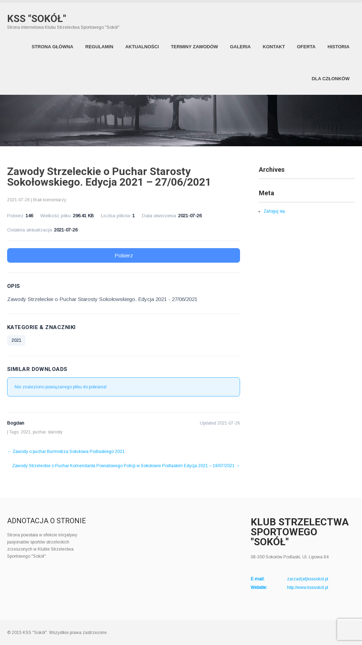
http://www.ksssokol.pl (307, 587)
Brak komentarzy (49, 199)
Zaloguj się (274, 211)
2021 (16, 340)
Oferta (306, 46)
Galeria (240, 46)
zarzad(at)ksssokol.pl (307, 578)
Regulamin (99, 46)
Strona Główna (52, 46)
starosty (55, 432)
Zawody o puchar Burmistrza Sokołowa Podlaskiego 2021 (66, 451)
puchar (39, 432)
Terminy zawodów (194, 46)
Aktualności (142, 46)
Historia (339, 46)
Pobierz (124, 255)
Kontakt (274, 46)
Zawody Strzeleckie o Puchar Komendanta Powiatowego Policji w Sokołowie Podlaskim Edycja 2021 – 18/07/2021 (126, 465)
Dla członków (331, 78)
